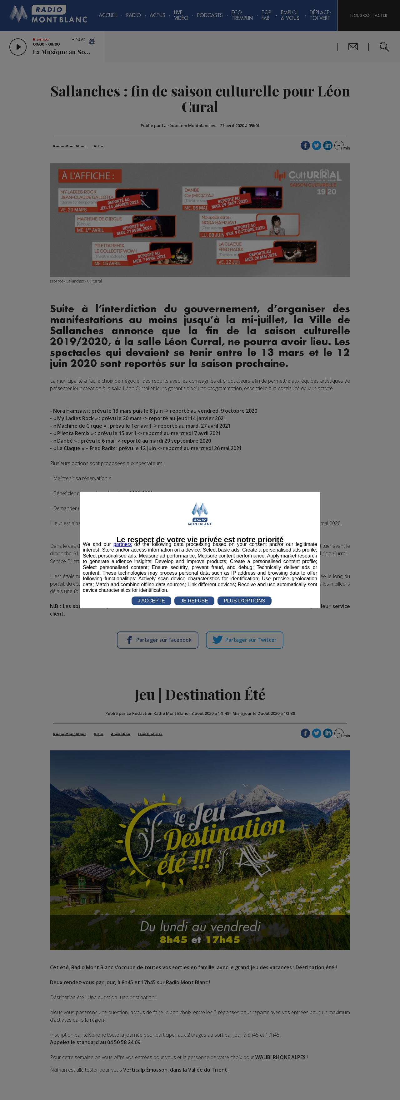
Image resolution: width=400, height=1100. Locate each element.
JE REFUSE (194, 600)
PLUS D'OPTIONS (244, 600)
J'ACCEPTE (151, 600)
